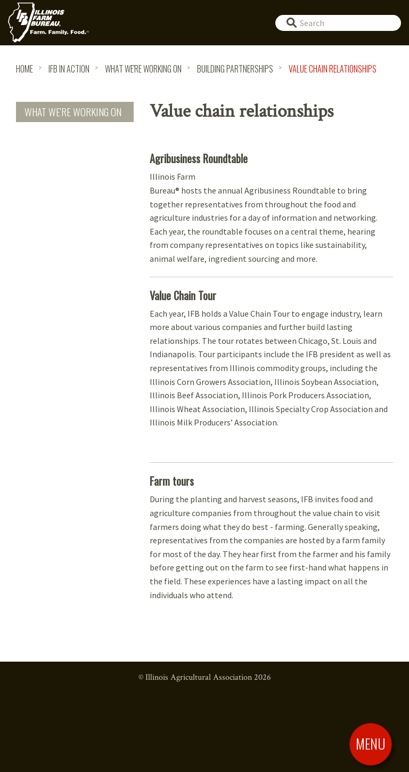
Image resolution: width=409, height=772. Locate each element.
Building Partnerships (235, 68)
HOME (24, 68)
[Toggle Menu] (370, 744)
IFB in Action (68, 68)
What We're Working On (143, 68)
